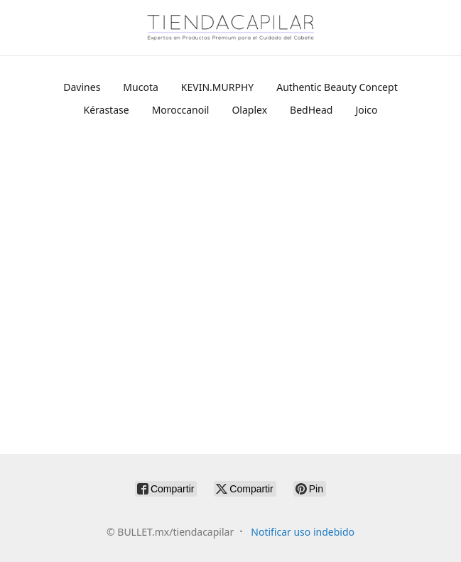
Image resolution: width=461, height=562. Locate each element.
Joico (366, 110)
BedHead (311, 110)
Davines (81, 87)
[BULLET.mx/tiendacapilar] (231, 28)
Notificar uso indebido (302, 532)
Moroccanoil (181, 110)
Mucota (140, 87)
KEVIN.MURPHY (217, 87)
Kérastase (106, 110)
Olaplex (249, 110)
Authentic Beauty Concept (336, 87)
